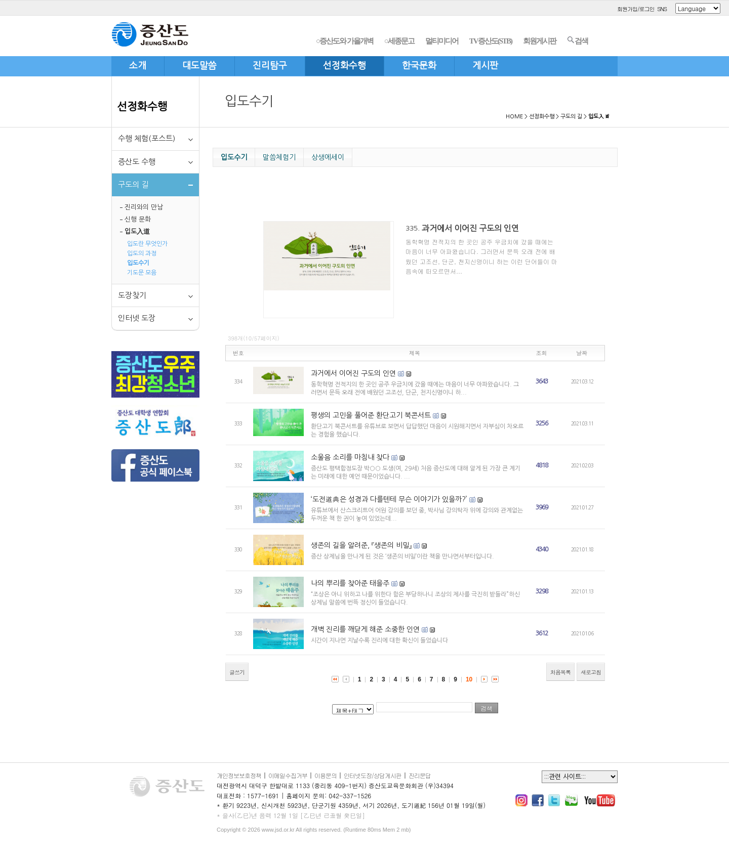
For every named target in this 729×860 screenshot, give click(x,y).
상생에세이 (327, 157)
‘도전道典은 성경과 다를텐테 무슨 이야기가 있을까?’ (389, 499)
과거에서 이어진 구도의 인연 (470, 228)
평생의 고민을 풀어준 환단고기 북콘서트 (371, 415)
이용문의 (325, 775)
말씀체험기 (279, 157)
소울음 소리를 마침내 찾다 (350, 457)
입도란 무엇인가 (147, 244)
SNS (662, 9)
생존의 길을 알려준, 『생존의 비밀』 (361, 545)
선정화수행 (142, 106)
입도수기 (138, 263)
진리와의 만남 (144, 207)
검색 (577, 40)
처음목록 (560, 672)
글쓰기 (237, 672)
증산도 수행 (136, 161)
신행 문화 (138, 219)
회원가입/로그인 (636, 9)
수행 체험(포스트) (146, 138)
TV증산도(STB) (490, 41)
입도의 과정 (141, 253)
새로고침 (591, 672)
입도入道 (137, 231)
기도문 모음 (141, 273)
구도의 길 (571, 116)
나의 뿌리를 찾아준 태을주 (350, 583)
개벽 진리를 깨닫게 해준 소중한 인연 (365, 629)
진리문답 (420, 775)
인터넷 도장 (136, 318)
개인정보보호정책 (239, 775)
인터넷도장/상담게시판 (372, 775)
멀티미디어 (441, 41)
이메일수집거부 (287, 775)
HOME (514, 116)
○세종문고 (399, 41)
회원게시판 (539, 41)
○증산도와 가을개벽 (344, 41)
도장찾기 (132, 295)
